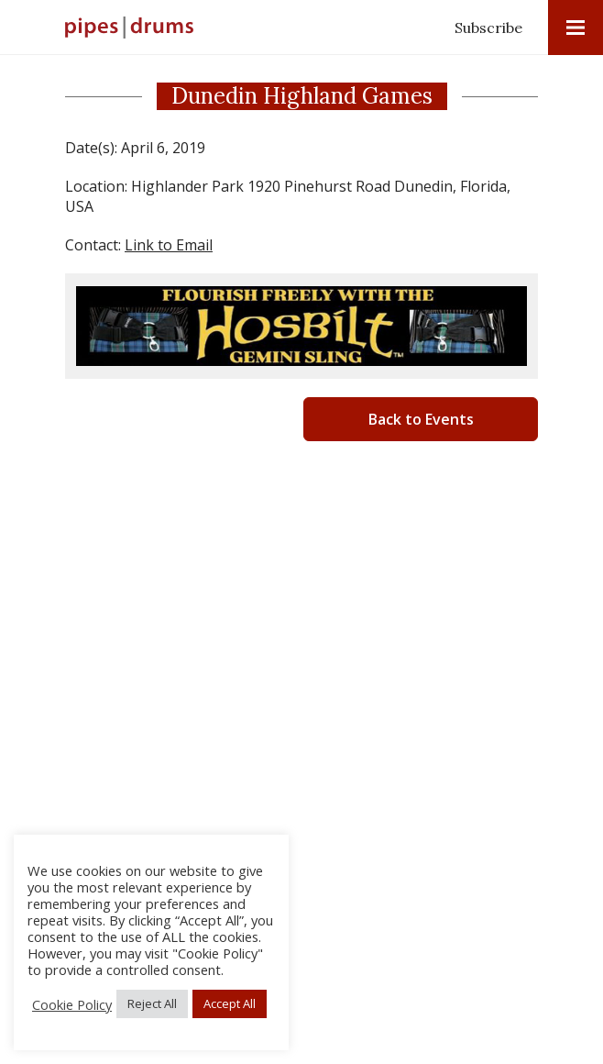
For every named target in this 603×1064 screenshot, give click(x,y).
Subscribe (488, 27)
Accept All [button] (229, 1003)
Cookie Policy (72, 1004)
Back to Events (421, 419)
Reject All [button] (152, 1003)
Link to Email (169, 245)
